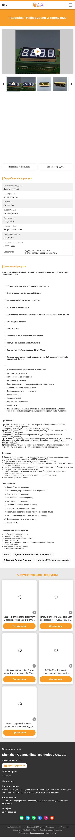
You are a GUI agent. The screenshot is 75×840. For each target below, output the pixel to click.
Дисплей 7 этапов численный (53, 560)
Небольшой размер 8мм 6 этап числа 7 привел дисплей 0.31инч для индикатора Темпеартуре (19, 672)
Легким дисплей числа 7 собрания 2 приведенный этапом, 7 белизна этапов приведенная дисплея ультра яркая (56, 618)
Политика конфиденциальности (32, 833)
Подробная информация (19, 167)
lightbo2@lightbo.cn (14, 765)
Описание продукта (55, 167)
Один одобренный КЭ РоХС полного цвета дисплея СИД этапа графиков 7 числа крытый (19, 725)
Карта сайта (51, 833)
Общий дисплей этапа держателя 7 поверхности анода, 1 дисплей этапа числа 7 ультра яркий (19, 618)
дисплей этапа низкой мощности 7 (33, 555)
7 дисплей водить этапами (17, 560)
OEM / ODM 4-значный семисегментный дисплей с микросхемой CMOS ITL (56, 672)
